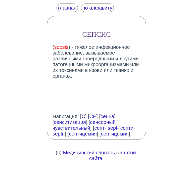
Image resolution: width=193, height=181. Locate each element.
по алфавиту (97, 8)
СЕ (92, 116)
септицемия (83, 134)
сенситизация (70, 122)
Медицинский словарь (89, 152)
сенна (107, 116)
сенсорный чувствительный (84, 125)
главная (67, 8)
